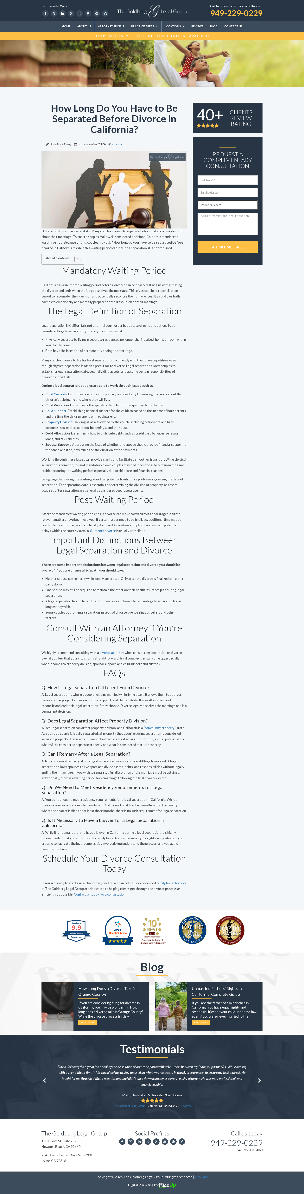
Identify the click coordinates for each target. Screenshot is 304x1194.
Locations (175, 26)
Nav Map (202, 1177)
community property (159, 728)
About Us (84, 26)
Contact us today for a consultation (99, 894)
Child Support (55, 411)
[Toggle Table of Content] (76, 259)
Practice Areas (144, 26)
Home (66, 26)
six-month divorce (102, 531)
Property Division (58, 422)
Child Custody (56, 394)
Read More (87, 1022)
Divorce (117, 144)
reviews (186, 1105)
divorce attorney (111, 653)
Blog (214, 26)
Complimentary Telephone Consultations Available (152, 36)
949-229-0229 (236, 13)
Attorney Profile (111, 26)
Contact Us (233, 26)
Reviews (197, 26)
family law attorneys (171, 883)
